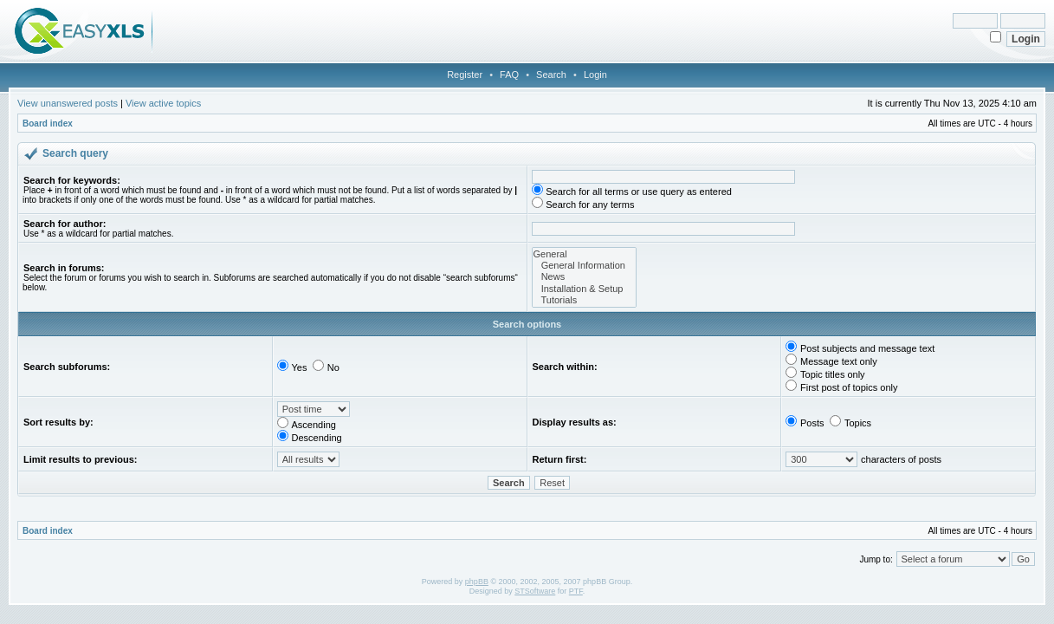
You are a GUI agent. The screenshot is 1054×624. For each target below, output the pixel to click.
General (584, 254)
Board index (48, 123)
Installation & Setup (584, 289)
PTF (576, 591)
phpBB (476, 581)
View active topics (163, 103)
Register (464, 74)
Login (595, 74)
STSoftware (534, 591)
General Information (584, 265)
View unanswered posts (67, 103)
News (584, 277)
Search (551, 74)
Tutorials (584, 300)
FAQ (509, 74)
